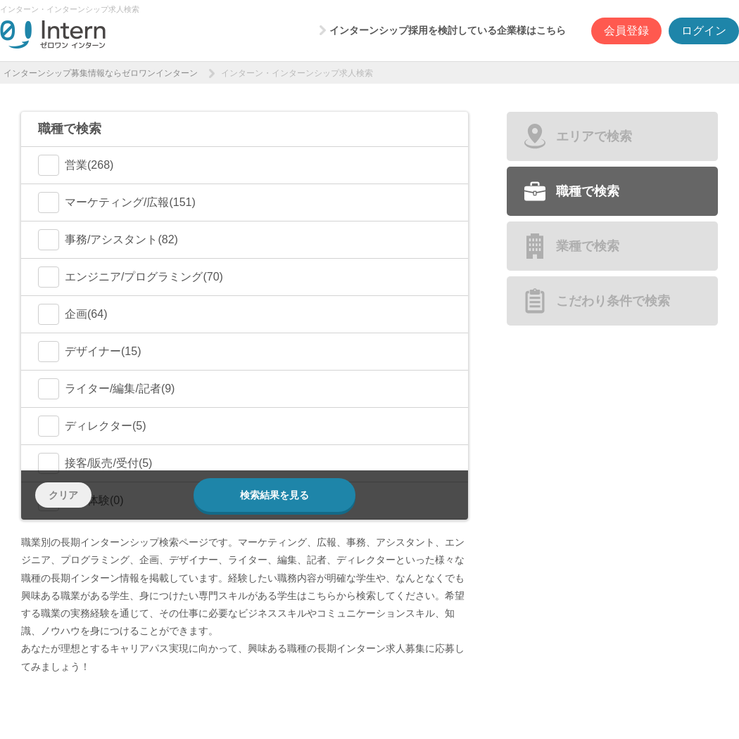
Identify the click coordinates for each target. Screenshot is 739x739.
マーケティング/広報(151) (117, 202)
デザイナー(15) (89, 351)
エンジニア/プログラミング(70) (130, 277)
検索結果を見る (274, 495)
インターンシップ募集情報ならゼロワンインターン (101, 73)
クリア (63, 495)
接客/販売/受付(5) (95, 463)
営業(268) (75, 165)
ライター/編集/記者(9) (106, 388)
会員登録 (626, 31)
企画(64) (72, 314)
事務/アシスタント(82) (108, 239)
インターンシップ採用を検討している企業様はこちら (447, 30)
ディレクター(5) (92, 426)
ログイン (703, 31)
